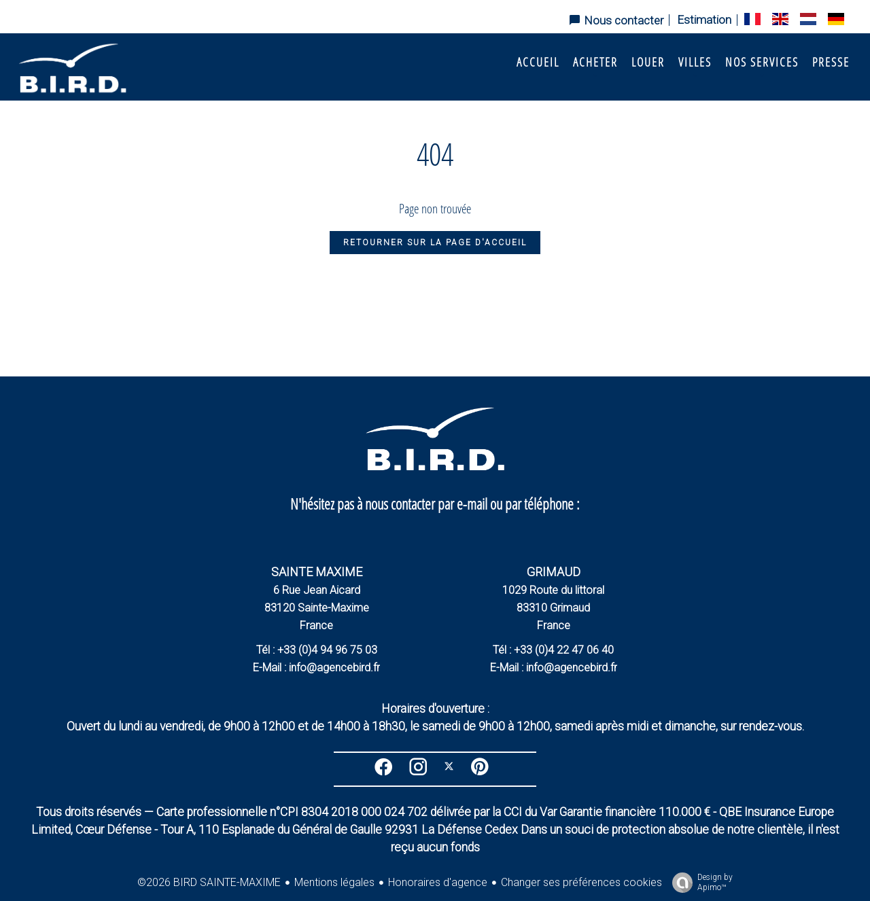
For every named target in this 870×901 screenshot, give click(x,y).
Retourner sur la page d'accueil (435, 242)
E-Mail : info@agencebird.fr (316, 667)
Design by (699, 882)
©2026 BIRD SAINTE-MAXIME (209, 882)
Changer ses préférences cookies (581, 882)
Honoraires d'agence (437, 882)
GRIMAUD (553, 572)
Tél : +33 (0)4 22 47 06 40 (553, 649)
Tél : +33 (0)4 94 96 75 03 (316, 649)
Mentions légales (334, 882)
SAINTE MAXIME (316, 572)
